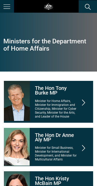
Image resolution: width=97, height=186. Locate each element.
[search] (88, 6)
